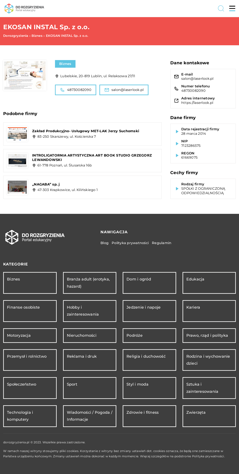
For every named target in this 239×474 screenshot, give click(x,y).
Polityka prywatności (130, 243)
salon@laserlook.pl (124, 89)
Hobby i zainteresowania (83, 311)
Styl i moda (137, 384)
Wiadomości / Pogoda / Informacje (89, 416)
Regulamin (161, 243)
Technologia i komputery (20, 416)
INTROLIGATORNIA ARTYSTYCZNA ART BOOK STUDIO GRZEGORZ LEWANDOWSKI (92, 157)
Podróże (134, 335)
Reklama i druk (82, 356)
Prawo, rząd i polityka (207, 335)
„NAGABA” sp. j (46, 184)
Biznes (65, 64)
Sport (72, 384)
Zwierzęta (196, 412)
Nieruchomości (81, 335)
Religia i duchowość (146, 356)
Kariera (193, 307)
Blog (104, 243)
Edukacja (195, 279)
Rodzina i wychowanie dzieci (208, 360)
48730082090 (75, 89)
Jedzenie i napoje (143, 307)
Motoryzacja (19, 335)
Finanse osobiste (23, 307)
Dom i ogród (138, 279)
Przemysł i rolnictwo (27, 356)
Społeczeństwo (21, 384)
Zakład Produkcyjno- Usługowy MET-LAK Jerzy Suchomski (85, 131)
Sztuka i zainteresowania (202, 388)
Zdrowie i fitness (142, 412)
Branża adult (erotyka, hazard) (88, 283)
